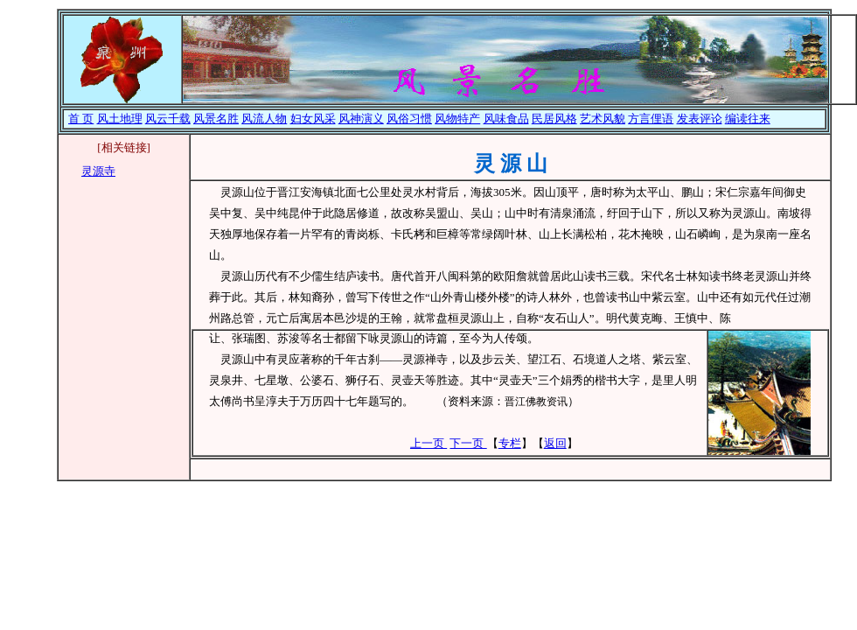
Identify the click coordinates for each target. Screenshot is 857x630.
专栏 (509, 443)
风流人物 (264, 118)
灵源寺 (98, 171)
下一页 (467, 443)
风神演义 (361, 118)
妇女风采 (313, 118)
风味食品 (506, 118)
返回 (555, 443)
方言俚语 (650, 118)
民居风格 (554, 118)
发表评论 (699, 118)
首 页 (81, 118)
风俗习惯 (409, 118)
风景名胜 (216, 118)
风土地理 (120, 118)
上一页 (428, 443)
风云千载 (168, 118)
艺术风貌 (602, 118)
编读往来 (747, 118)
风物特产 (457, 118)
